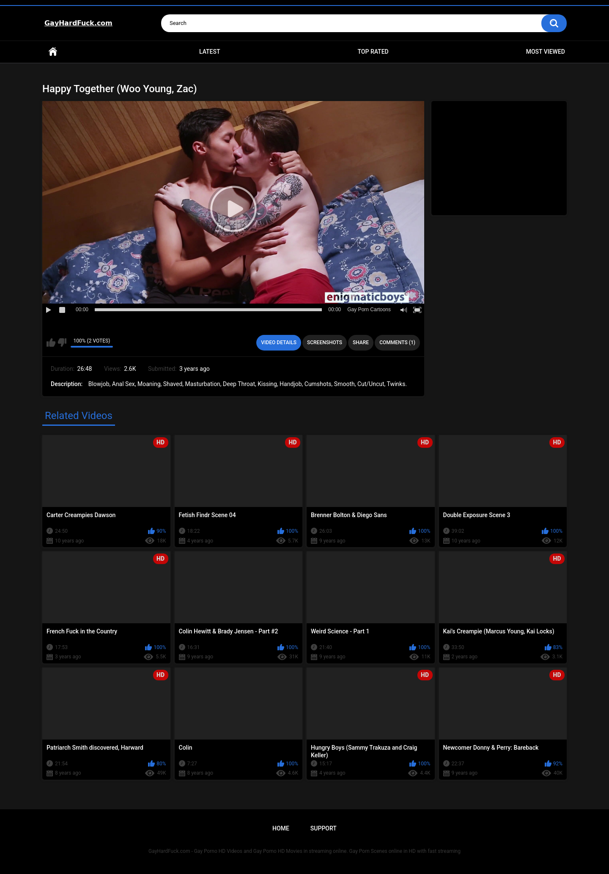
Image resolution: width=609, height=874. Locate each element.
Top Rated (372, 51)
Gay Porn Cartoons (369, 309)
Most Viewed (545, 51)
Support (323, 828)
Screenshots (324, 342)
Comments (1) (397, 342)
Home (52, 52)
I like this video (51, 342)
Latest (209, 51)
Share (361, 342)
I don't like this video (62, 342)
